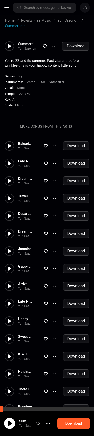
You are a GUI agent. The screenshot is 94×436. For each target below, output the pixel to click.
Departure (25, 213)
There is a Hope (25, 389)
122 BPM (24, 94)
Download (75, 46)
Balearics (25, 143)
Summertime (25, 424)
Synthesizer (56, 82)
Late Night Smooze (25, 161)
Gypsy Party (25, 266)
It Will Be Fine (25, 354)
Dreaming (25, 178)
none (21, 88)
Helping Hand (25, 371)
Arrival (23, 284)
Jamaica (24, 249)
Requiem (25, 406)
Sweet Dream (25, 336)
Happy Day (25, 319)
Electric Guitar (35, 82)
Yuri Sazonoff (25, 429)
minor (19, 105)
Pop (20, 76)
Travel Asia (25, 196)
